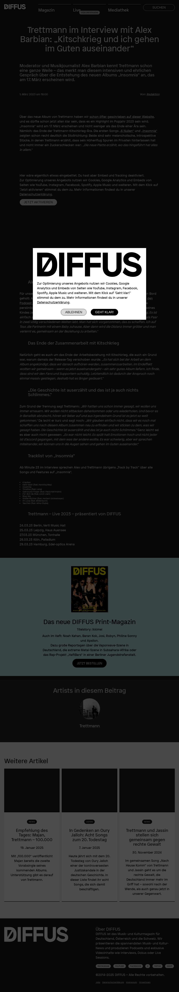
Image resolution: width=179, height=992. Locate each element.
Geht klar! (104, 312)
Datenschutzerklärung (53, 302)
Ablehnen (73, 312)
